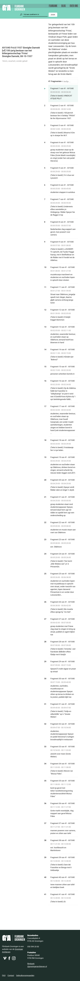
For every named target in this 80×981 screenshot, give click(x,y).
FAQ (3, 975)
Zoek (53, 14)
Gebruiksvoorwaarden (25, 975)
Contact (11, 975)
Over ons (74, 6)
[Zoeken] (35, 14)
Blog (63, 6)
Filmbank (53, 6)
